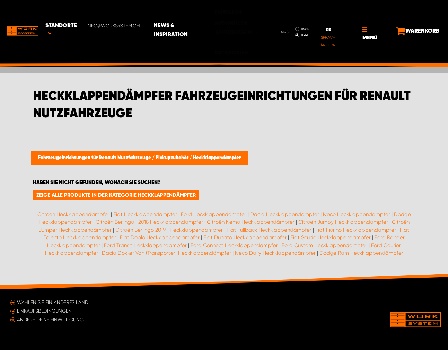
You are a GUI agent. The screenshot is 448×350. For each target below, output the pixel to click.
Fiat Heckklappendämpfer (145, 214)
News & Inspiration (195, 11)
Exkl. (289, 16)
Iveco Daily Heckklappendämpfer (275, 253)
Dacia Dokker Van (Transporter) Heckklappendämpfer (166, 253)
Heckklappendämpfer (217, 157)
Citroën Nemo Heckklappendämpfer (251, 222)
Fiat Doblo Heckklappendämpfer (160, 237)
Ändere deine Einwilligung (50, 319)
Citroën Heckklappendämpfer (73, 214)
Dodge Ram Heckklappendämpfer (361, 253)
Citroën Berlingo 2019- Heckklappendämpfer (169, 230)
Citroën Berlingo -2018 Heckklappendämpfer (149, 222)
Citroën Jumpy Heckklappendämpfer (343, 222)
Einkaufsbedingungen (44, 311)
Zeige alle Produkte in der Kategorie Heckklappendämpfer (116, 195)
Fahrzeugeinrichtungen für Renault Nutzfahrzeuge (95, 157)
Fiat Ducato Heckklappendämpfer (245, 237)
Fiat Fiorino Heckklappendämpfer (355, 230)
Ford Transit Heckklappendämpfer (145, 245)
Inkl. (288, 9)
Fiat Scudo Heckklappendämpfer (330, 237)
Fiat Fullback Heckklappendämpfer (269, 230)
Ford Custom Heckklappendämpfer (324, 245)
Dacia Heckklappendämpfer (284, 214)
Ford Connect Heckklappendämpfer (234, 245)
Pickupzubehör (173, 157)
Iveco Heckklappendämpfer (356, 214)
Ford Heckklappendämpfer (213, 214)
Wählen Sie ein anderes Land (52, 302)
